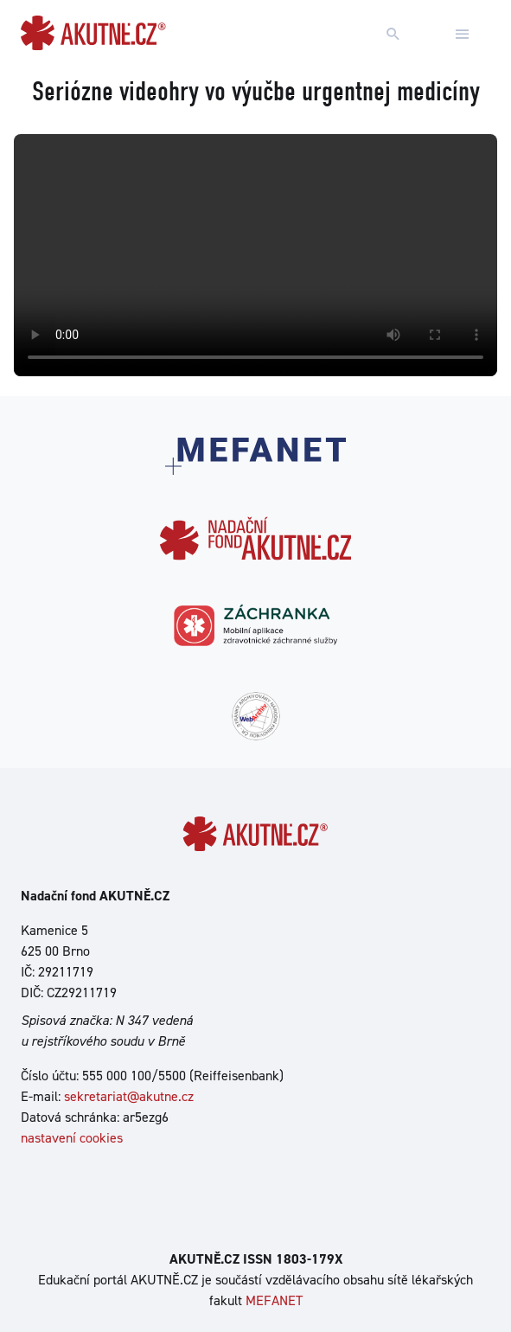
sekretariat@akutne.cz (129, 1096)
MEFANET (274, 1300)
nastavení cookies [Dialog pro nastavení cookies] (72, 1138)
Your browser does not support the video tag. (255, 255)
